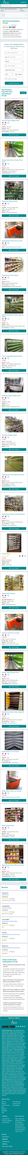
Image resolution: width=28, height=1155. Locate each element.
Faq (21, 9)
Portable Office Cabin (7, 1049)
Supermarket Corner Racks (10, 751)
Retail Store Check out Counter (11, 791)
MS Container (13, 1047)
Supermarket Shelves (8, 593)
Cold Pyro (4, 1095)
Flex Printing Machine (11, 1057)
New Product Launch (20, 1127)
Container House (15, 1052)
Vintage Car (10, 1092)
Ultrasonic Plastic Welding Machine (10, 1074)
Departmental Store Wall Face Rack (13, 474)
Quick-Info (4, 1109)
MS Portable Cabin (17, 1046)
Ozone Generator (20, 1093)
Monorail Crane (18, 1063)
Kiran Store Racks (6, 908)
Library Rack (6, 553)
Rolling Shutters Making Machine (14, 1081)
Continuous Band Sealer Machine (16, 1076)
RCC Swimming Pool (7, 1088)
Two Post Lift (11, 1082)
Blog (3, 1107)
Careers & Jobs (16, 1103)
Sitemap (4, 1103)
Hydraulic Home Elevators (12, 1039)
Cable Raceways (21, 1073)
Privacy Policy (5, 1122)
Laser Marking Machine (18, 1030)
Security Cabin (17, 1043)
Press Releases (16, 1101)
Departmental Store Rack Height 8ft (13, 712)
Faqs (3, 1112)
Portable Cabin (5, 1032)
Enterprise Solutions (20, 1129)
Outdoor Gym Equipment (7, 1090)
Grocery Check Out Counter (10, 633)
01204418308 (5, 1136)
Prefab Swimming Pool (15, 1085)
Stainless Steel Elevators (7, 1043)
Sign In (23, 2)
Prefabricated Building (18, 1049)
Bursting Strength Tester (14, 1065)
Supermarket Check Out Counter (12, 241)
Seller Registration (19, 1118)
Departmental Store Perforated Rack (13, 514)
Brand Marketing (19, 1126)
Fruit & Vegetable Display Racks (12, 356)
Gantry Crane (5, 1063)
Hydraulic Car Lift (10, 1041)
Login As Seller (19, 1131)
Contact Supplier (14, 134)
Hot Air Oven (8, 1054)
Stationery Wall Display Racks (11, 395)
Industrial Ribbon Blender (12, 1035)
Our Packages (18, 1122)
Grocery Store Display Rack (10, 120)
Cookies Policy (5, 1118)
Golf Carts (4, 1092)
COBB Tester (5, 1065)
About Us (4, 1101)
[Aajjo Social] (16, 1026)
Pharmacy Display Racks (10, 201)
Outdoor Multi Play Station (16, 1032)
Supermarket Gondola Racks (9, 921)
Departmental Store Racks (10, 275)
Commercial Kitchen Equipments (13, 1071)
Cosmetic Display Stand (9, 435)
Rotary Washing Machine (12, 1058)
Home (2, 9)
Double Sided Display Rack (10, 672)
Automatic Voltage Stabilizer (8, 1062)
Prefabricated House (19, 1051)
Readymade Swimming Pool (19, 1088)
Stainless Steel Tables (12, 1036)
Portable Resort (8, 1046)
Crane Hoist (11, 1063)
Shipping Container (6, 1052)
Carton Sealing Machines (12, 1038)
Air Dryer (15, 1079)
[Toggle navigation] (26, 15)
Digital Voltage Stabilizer (16, 1060)
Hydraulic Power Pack (12, 1055)
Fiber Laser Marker (10, 1068)
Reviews (22, 10)
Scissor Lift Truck (19, 1041)
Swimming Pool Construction (16, 1087)
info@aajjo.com (6, 1141)
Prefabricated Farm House (12, 1044)
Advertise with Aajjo (20, 1120)
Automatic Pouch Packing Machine (10, 1077)
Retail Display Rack (8, 825)
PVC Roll (18, 1070)
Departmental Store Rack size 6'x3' (13, 865)
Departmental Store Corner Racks (11, 934)
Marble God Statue (11, 1070)
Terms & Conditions (7, 1120)
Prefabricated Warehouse (8, 1051)
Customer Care (5, 1105)
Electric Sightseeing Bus (20, 1090)
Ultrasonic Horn (13, 1073)
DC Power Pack (15, 1054)
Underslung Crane (20, 1062)
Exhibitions (4, 1110)
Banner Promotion (19, 1124)
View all (23, 92)
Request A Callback (13, 1018)
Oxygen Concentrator (10, 1093)
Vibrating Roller (12, 1033)
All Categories (16, 1105)
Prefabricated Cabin (21, 1047)
